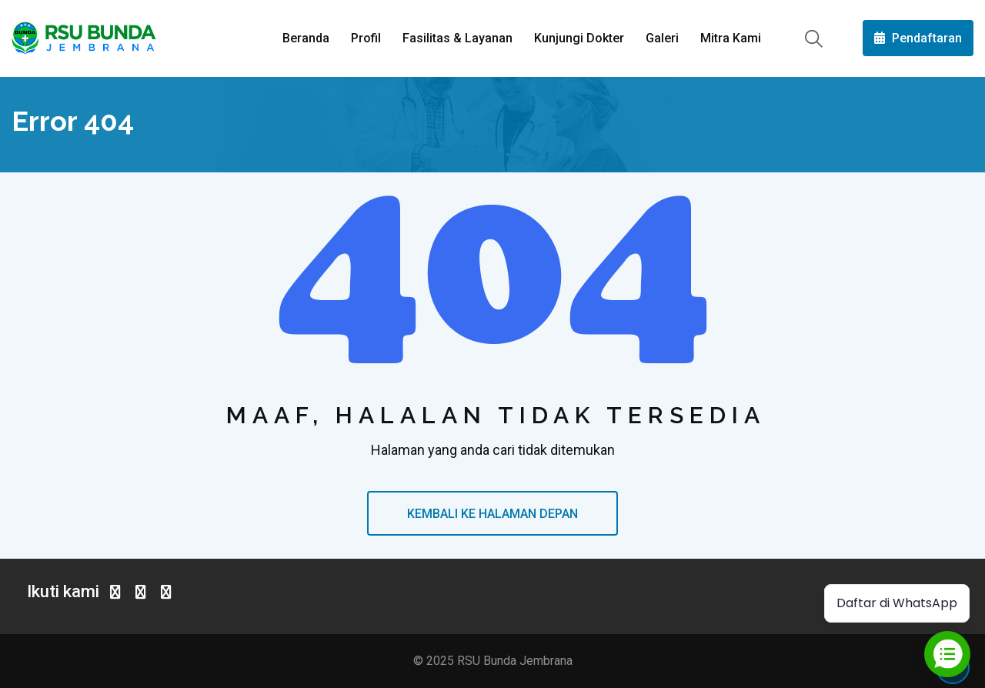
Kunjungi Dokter (579, 38)
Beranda (305, 38)
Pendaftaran (918, 38)
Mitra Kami (730, 38)
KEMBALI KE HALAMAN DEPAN (492, 513)
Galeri (662, 38)
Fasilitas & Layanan (457, 38)
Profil (366, 38)
